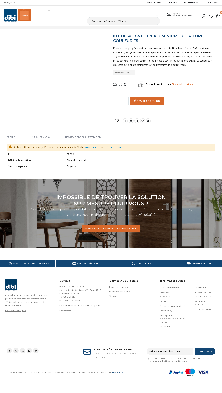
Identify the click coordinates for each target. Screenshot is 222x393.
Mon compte (200, 287)
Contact (112, 295)
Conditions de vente (169, 287)
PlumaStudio (117, 372)
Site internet (65, 310)
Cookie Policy (166, 310)
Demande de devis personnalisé (111, 228)
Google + (142, 120)
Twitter (131, 120)
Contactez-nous (154, 3)
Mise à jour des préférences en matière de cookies (172, 318)
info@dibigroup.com (90, 305)
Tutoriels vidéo (124, 72)
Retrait (163, 301)
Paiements (165, 296)
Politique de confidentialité (172, 306)
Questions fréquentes (119, 291)
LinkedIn (136, 120)
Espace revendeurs (190, 3)
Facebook (125, 120)
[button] (211, 15)
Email (148, 120)
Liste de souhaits (203, 296)
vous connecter (93, 147)
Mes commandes (203, 291)
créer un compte (113, 147)
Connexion (172, 3)
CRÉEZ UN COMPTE (212, 3)
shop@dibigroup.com (183, 15)
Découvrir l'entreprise (15, 310)
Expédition (165, 291)
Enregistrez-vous (203, 309)
